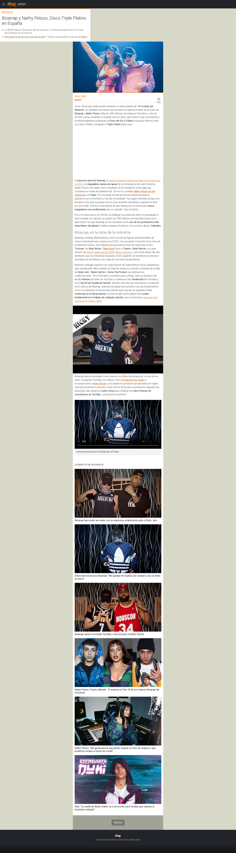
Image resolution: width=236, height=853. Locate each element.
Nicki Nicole (99, 383)
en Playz (82, 36)
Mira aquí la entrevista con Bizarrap (24, 36)
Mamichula (108, 248)
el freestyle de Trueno (133, 380)
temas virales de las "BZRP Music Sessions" (110, 252)
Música (118, 822)
